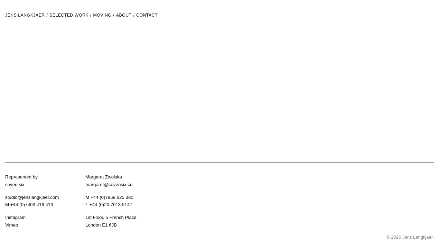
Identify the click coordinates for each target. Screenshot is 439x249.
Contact (147, 15)
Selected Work (68, 15)
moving (102, 15)
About (124, 15)
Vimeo (11, 225)
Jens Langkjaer (25, 15)
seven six (14, 184)
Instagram (15, 217)
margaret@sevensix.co (108, 184)
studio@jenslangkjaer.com (32, 197)
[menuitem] (48, 15)
